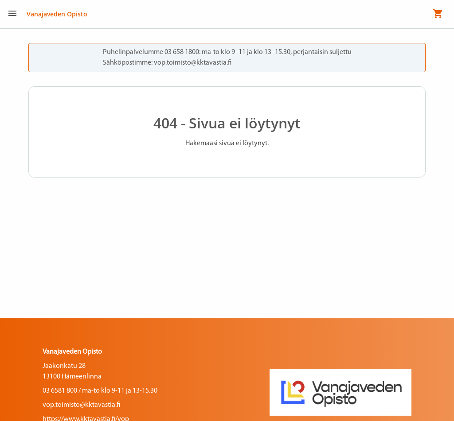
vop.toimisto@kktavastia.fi (81, 405)
